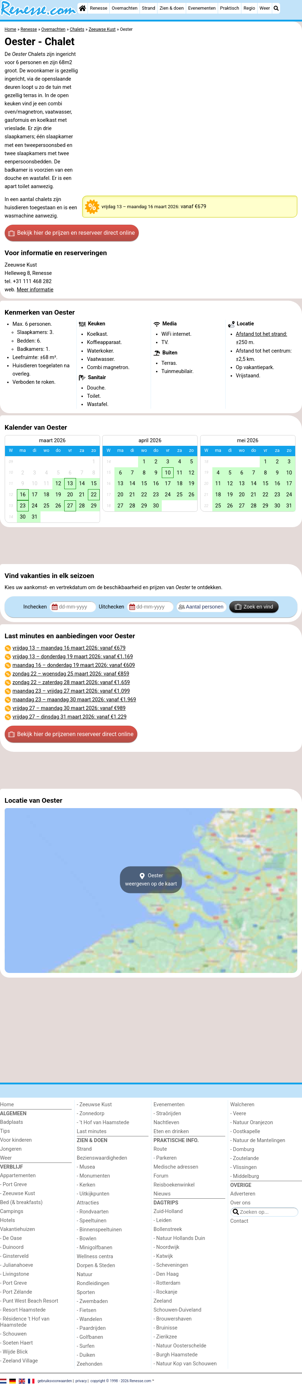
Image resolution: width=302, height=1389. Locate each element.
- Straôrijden (167, 1114)
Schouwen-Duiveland (177, 1310)
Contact (239, 1221)
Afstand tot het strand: (261, 334)
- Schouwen (13, 1334)
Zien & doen (172, 8)
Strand (148, 8)
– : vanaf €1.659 (71, 682)
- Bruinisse (166, 1328)
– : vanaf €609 (74, 665)
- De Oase (11, 1238)
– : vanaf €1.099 (71, 691)
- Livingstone (14, 1274)
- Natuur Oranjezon (251, 1123)
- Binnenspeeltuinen (99, 1230)
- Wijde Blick (14, 1352)
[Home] (82, 8)
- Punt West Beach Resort (29, 1301)
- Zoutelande (244, 1158)
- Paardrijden (91, 1328)
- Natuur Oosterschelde (180, 1346)
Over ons (240, 1203)
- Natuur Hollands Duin (179, 1238)
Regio (249, 8)
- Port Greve (13, 1185)
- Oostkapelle (245, 1131)
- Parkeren (165, 1158)
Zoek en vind (254, 606)
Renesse (99, 8)
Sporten (86, 1292)
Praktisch (229, 8)
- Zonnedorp (90, 1114)
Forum (161, 1176)
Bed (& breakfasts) (21, 1202)
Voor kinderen (16, 1140)
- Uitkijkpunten (93, 1194)
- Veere (238, 1114)
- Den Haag (166, 1274)
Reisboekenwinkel (174, 1185)
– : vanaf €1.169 (73, 657)
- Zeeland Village (19, 1361)
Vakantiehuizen (17, 1229)
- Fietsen (86, 1310)
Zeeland (163, 1301)
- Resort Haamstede (23, 1310)
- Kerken (86, 1185)
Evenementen (202, 8)
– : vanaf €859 (71, 674)
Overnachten (125, 8)
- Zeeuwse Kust (17, 1193)
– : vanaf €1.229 (70, 717)
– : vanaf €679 (69, 648)
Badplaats (11, 1122)
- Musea (86, 1167)
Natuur (85, 1274)
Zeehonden (90, 1364)
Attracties (88, 1203)
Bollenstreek (168, 1229)
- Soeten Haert (16, 1343)
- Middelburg (244, 1176)
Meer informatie (35, 290)
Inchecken (35, 607)
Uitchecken (112, 607)
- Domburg (242, 1149)
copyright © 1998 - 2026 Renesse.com (120, 1381)
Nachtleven (166, 1123)
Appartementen (18, 1176)
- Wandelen (89, 1319)
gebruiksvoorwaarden (55, 1381)
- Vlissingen (243, 1167)
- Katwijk (163, 1256)
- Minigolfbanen (94, 1248)
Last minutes (92, 1131)
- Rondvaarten (93, 1212)
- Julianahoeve (16, 1265)
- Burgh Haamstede (176, 1355)
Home (7, 1105)
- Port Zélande (16, 1292)
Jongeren (11, 1149)
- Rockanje (165, 1292)
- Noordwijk (166, 1247)
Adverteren (242, 1194)
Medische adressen (176, 1167)
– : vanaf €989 (69, 708)
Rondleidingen (93, 1283)
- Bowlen (86, 1239)
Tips (5, 1131)
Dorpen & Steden (96, 1265)
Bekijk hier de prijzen (71, 233)
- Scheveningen (171, 1265)
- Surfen (85, 1346)
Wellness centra (95, 1257)
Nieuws (162, 1194)
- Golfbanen (90, 1337)
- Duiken (86, 1355)
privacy (81, 1381)
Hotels (7, 1220)
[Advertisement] (151, 545)
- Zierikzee (165, 1337)
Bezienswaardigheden (102, 1158)
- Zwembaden (92, 1301)
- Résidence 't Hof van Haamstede (24, 1322)
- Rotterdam (167, 1283)
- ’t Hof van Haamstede (103, 1123)
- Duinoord (12, 1247)
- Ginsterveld (14, 1256)
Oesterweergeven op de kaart (151, 880)
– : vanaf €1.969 (74, 700)
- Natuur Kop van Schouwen (185, 1364)
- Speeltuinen (92, 1221)
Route (160, 1149)
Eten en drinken (171, 1131)
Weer (264, 8)
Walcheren (242, 1105)
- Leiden (162, 1220)
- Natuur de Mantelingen (257, 1140)
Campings (11, 1211)
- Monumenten (93, 1176)
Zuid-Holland (168, 1211)
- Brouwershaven (173, 1319)
